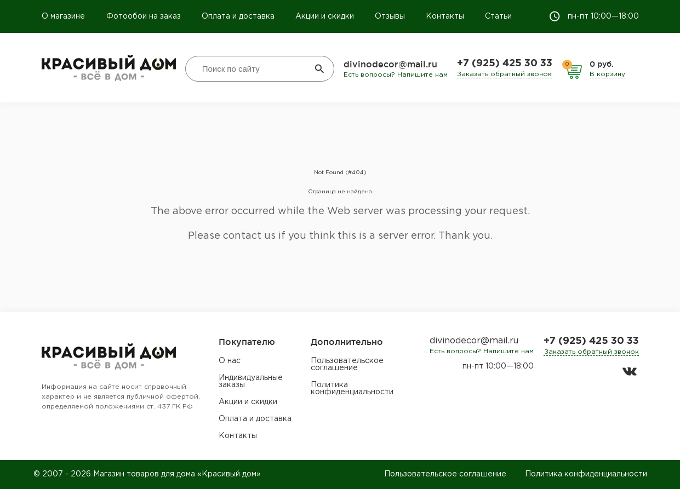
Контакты (445, 16)
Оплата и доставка (238, 16)
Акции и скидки (324, 16)
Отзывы (390, 16)
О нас (230, 361)
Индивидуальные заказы (251, 381)
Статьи (498, 16)
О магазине (64, 16)
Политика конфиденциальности (352, 388)
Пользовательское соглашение (347, 364)
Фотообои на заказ (143, 16)
